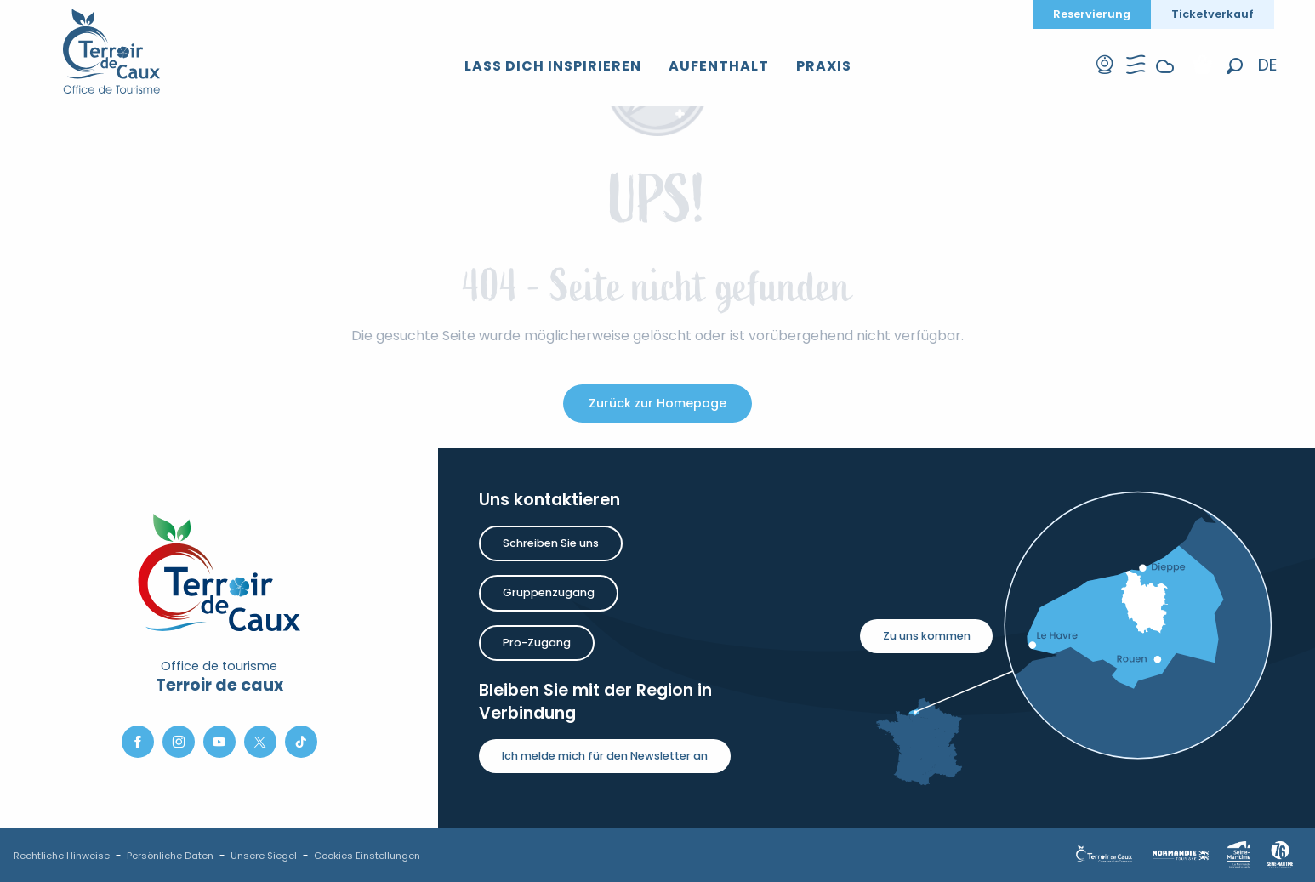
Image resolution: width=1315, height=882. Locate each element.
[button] (1235, 67)
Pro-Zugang (537, 642)
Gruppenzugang (549, 592)
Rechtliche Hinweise (62, 855)
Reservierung (1091, 14)
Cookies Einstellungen (367, 855)
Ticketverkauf (1212, 14)
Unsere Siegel (264, 855)
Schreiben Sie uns (551, 543)
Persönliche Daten (170, 855)
